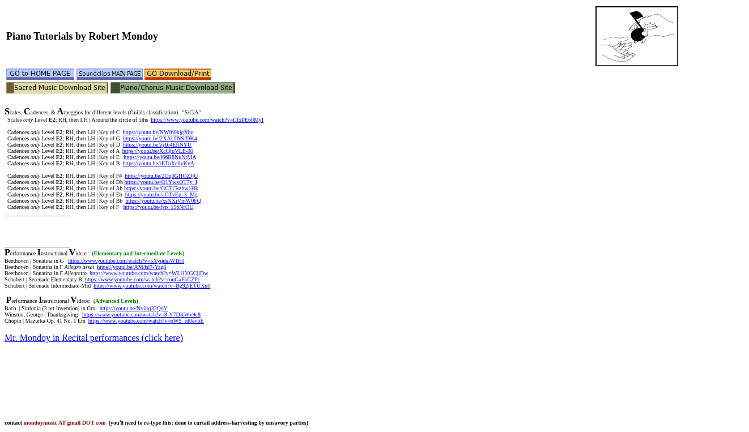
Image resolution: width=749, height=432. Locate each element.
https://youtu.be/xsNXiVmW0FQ (163, 201)
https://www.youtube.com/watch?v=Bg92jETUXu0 (151, 286)
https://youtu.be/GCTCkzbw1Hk (161, 188)
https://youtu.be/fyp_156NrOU (159, 207)
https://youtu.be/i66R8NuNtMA (160, 157)
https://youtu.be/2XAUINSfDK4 (160, 138)
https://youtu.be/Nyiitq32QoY (134, 308)
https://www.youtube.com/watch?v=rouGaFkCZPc (142, 279)
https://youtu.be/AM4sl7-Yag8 (131, 267)
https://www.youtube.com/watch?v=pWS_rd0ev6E (146, 321)
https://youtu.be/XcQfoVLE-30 (157, 151)
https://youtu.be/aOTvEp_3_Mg (161, 194)
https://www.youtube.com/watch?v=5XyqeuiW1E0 (126, 261)
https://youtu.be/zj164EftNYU (157, 145)
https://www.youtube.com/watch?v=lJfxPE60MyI (207, 120)
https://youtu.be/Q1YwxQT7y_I (160, 182)
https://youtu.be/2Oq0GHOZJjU (161, 176)
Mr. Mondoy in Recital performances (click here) (94, 338)
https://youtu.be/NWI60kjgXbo (157, 132)
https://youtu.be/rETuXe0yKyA (158, 163)
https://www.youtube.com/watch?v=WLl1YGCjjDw (149, 273)
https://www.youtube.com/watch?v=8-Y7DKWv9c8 (141, 314)
